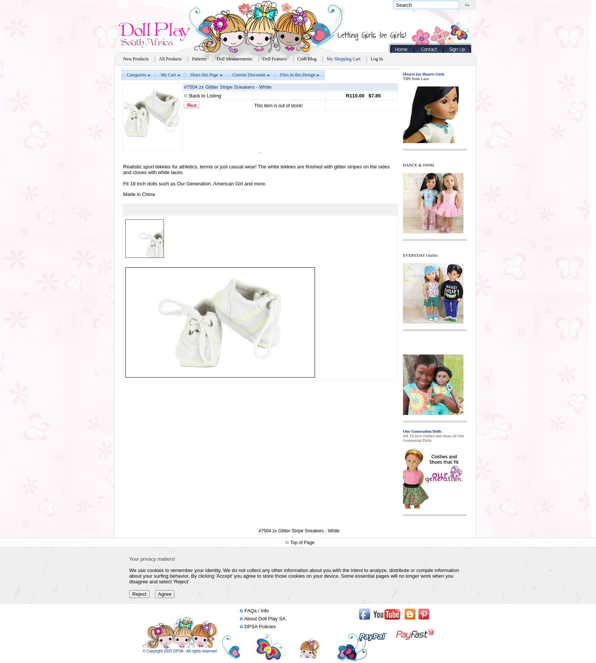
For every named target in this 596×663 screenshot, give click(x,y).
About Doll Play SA (265, 618)
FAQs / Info (256, 611)
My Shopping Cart (343, 59)
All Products (170, 59)
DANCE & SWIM (418, 165)
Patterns (199, 59)
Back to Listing (205, 96)
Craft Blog (307, 59)
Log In (377, 59)
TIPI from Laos (416, 78)
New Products (136, 59)
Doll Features (274, 59)
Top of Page (302, 542)
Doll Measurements (234, 59)
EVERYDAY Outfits (420, 255)
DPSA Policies (260, 626)
